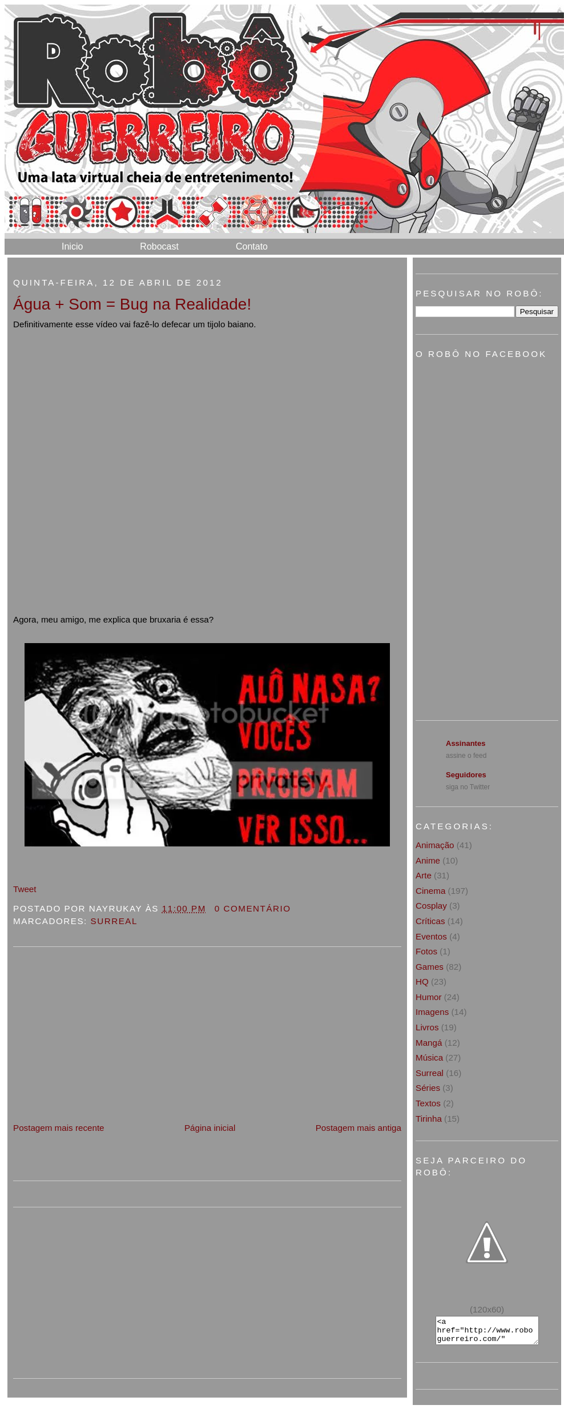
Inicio (72, 246)
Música (429, 1057)
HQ (422, 981)
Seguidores (466, 774)
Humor (429, 997)
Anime (428, 860)
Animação (435, 845)
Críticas (430, 921)
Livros (427, 1027)
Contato (252, 246)
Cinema (430, 891)
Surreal (114, 921)
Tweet (25, 889)
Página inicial (210, 1128)
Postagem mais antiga (358, 1128)
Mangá (429, 1042)
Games (430, 967)
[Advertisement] (98, 1041)
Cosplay (431, 905)
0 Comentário (253, 908)
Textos (428, 1103)
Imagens (432, 1012)
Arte (424, 875)
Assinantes (465, 743)
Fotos (426, 951)
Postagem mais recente (58, 1128)
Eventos (431, 936)
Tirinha (429, 1118)
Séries (428, 1088)
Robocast (159, 246)
